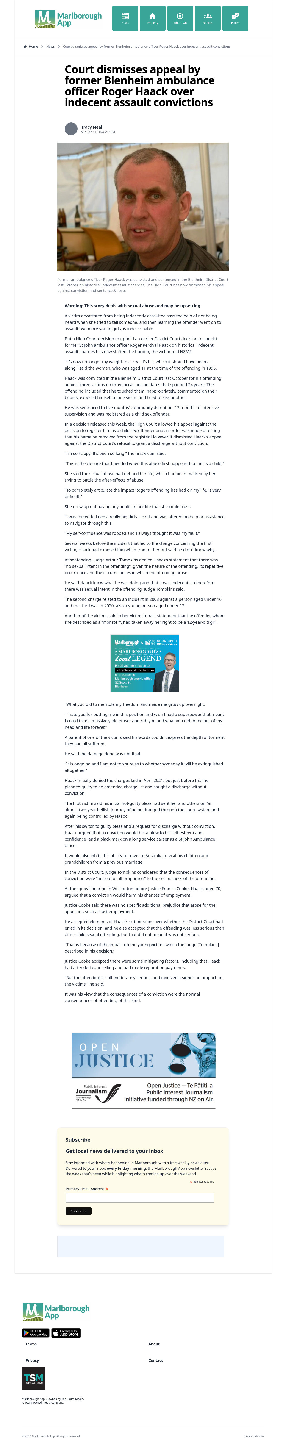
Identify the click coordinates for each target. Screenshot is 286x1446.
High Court (87, 338)
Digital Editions (254, 1436)
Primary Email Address (87, 1189)
